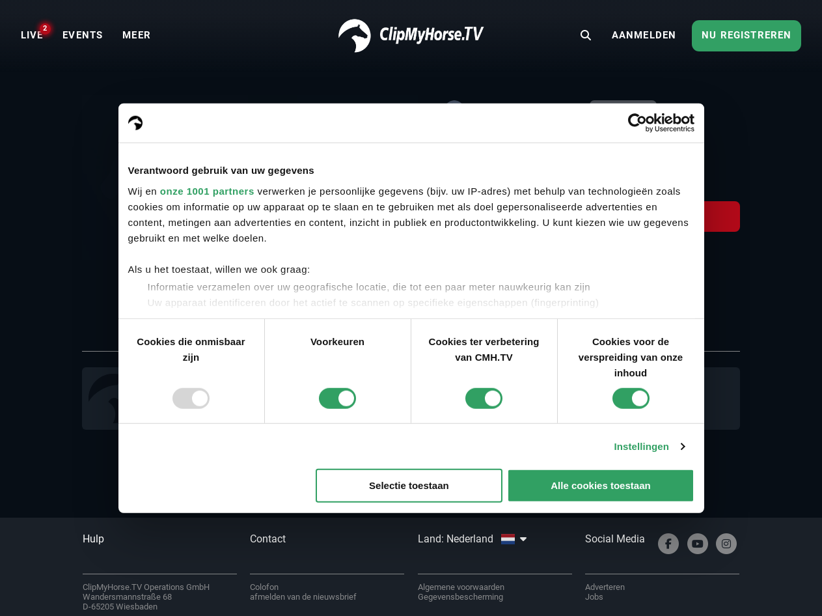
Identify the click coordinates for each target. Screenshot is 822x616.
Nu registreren (746, 35)
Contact (268, 539)
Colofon (264, 587)
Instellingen (642, 446)
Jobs (594, 597)
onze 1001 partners (207, 190)
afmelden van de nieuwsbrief (303, 597)
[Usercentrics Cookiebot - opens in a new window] (637, 123)
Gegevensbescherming (460, 597)
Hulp (93, 539)
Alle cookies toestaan (600, 485)
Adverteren (605, 587)
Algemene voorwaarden (461, 587)
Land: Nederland (472, 539)
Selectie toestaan (409, 485)
